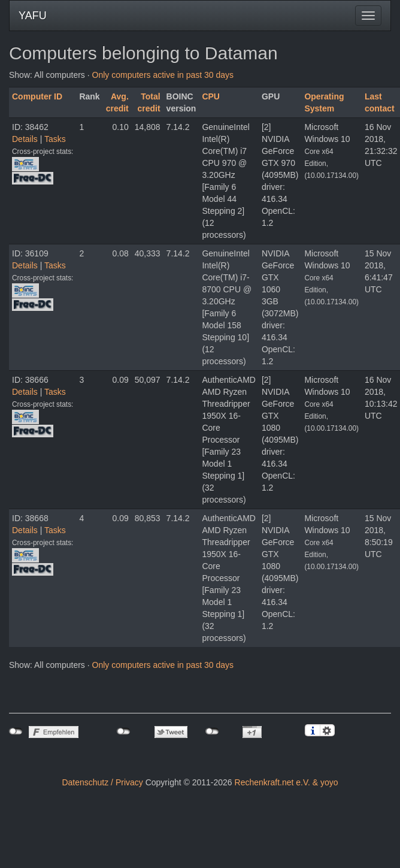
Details (25, 139)
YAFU (33, 16)
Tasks (55, 139)
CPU (211, 96)
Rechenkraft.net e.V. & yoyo (286, 782)
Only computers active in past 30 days (163, 75)
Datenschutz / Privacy (102, 782)
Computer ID (37, 96)
